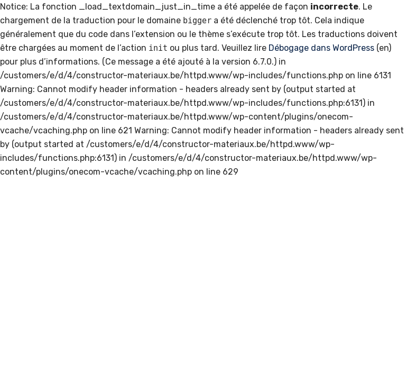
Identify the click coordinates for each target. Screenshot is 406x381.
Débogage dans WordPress (321, 48)
